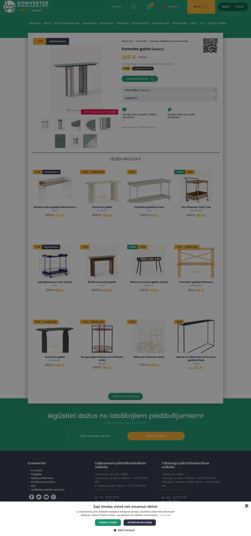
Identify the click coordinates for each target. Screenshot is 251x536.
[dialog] (125, 268)
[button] (125, 530)
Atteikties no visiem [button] (140, 522)
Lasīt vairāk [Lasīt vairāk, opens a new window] (164, 515)
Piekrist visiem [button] (108, 522)
